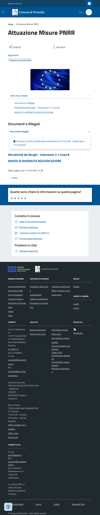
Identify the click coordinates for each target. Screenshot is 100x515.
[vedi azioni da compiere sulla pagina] (59, 47)
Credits (57, 504)
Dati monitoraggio (15, 504)
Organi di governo (15, 299)
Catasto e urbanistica (39, 299)
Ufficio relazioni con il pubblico (17, 427)
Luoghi (76, 303)
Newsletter (78, 333)
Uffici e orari (13, 433)
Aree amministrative (17, 286)
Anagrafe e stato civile (39, 288)
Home (10, 24)
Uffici (10, 315)
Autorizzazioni (36, 294)
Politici (11, 311)
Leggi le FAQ (57, 352)
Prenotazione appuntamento (61, 364)
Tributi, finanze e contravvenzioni (61, 292)
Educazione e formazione (39, 305)
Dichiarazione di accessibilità (60, 340)
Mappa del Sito (78, 504)
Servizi (38, 504)
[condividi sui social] (14, 47)
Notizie (76, 286)
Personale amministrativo (17, 305)
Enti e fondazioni (15, 294)
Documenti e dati (15, 290)
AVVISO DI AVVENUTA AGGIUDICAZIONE (34, 161)
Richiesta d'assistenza (61, 370)
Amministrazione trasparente (61, 347)
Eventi (76, 308)
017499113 (13, 349)
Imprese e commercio (61, 286)
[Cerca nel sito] (88, 12)
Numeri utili (13, 437)
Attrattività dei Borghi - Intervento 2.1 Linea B (38, 155)
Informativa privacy (60, 329)
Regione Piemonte (15, 3)
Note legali (56, 334)
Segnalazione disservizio (61, 357)
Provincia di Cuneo (38, 334)
